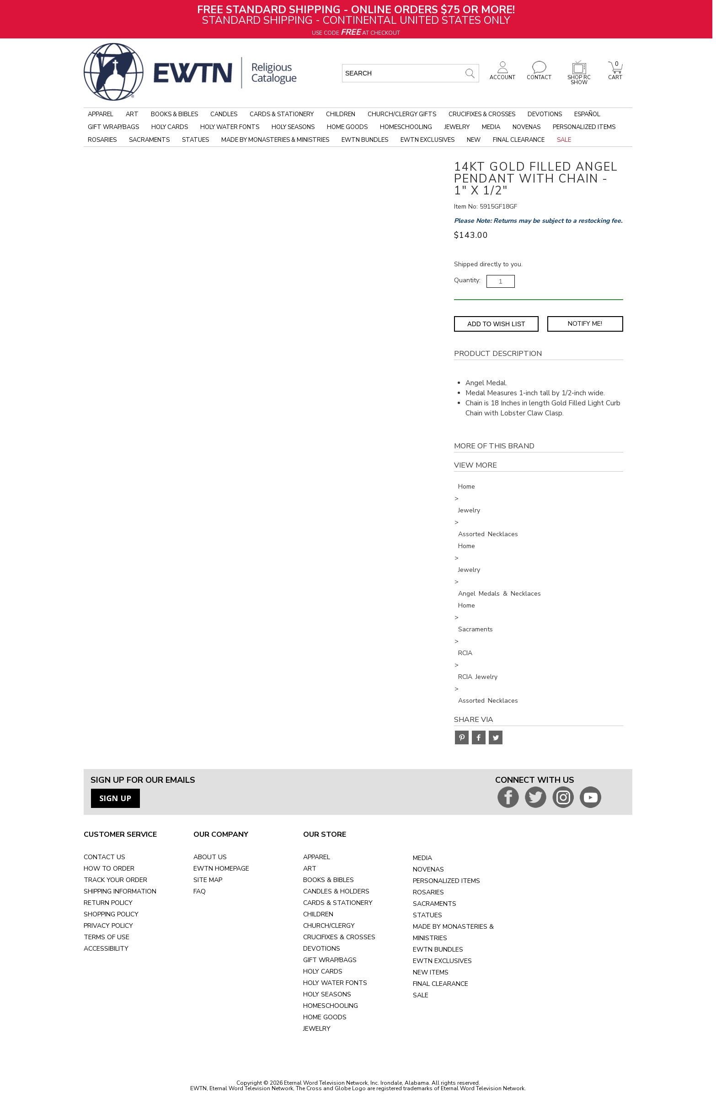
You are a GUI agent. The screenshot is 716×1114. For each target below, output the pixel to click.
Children (340, 114)
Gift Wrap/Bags (113, 127)
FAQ (199, 891)
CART (615, 75)
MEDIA (422, 858)
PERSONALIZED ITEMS (446, 881)
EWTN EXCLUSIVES (442, 961)
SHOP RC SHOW (579, 77)
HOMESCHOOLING (330, 1005)
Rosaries (102, 140)
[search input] (410, 73)
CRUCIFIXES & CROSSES (339, 937)
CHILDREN (318, 914)
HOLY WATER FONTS (335, 983)
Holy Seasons (293, 127)
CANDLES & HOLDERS (336, 891)
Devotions (545, 114)
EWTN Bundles (365, 140)
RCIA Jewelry (477, 677)
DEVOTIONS (321, 948)
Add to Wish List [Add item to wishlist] (496, 324)
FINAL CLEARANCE (440, 983)
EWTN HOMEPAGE (221, 868)
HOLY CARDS (322, 971)
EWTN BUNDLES (438, 949)
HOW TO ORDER (109, 868)
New (474, 140)
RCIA (465, 653)
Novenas (526, 127)
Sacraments (149, 140)
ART (309, 868)
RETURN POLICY (108, 903)
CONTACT (539, 75)
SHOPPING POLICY (111, 914)
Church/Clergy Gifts (402, 114)
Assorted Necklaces (488, 534)
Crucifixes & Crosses (482, 114)
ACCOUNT (502, 75)
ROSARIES (428, 892)
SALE (420, 995)
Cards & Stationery (282, 114)
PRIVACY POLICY (108, 925)
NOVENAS (428, 869)
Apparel (100, 114)
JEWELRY (317, 1028)
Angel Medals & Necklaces (499, 593)
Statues (195, 140)
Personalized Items (584, 127)
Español (587, 114)
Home (466, 486)
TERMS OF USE (106, 937)
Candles (223, 114)
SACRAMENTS (434, 903)
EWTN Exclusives (427, 140)
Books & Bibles (174, 114)
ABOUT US (210, 857)
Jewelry (457, 127)
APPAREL (316, 857)
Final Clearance (519, 140)
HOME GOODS (325, 1017)
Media (491, 127)
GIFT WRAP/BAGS (330, 960)
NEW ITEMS (431, 972)
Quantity (466, 280)
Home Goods (347, 127)
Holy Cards (169, 127)
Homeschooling (406, 127)
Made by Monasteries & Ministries (275, 140)
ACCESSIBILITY (106, 948)
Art (132, 114)
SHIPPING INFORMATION (120, 891)
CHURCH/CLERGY (329, 925)
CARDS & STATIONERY (338, 903)
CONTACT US (104, 857)
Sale (564, 140)
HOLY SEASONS (327, 994)
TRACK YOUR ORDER (115, 880)
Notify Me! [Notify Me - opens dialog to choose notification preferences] (585, 323)
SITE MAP (207, 880)
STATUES (427, 915)
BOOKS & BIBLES (328, 880)
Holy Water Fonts (229, 127)
